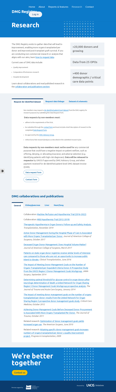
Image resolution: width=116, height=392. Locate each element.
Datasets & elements (78, 101)
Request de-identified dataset (27, 102)
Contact (89, 7)
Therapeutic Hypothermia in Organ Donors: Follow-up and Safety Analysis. (57, 224)
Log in (35, 14)
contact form (48, 127)
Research (77, 7)
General (17, 205)
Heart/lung (59, 205)
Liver (47, 205)
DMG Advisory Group (46, 135)
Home (32, 7)
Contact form (31, 180)
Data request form (33, 172)
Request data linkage (55, 101)
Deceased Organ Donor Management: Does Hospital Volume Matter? (55, 244)
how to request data (45, 57)
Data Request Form (40, 130)
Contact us (19, 372)
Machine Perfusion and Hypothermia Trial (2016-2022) (61, 214)
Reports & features (58, 7)
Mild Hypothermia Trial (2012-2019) (53, 219)
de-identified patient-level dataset (56, 110)
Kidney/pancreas (32, 205)
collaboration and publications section (32, 86)
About (42, 7)
